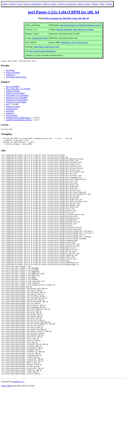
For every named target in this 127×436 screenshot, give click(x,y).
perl (7, 105)
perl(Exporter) (11, 109)
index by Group (16, 4)
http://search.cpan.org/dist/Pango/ (42, 51)
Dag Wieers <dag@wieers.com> (47, 47)
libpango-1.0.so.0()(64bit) (16, 102)
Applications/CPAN (39, 38)
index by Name (84, 4)
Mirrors (95, 4)
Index (5, 4)
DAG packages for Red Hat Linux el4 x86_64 (66, 18)
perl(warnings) (12, 116)
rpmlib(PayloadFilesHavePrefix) (19, 120)
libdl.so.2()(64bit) (13, 91)
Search (109, 4)
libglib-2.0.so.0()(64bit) (15, 94)
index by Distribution (32, 4)
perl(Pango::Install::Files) (16, 77)
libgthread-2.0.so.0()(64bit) (17, 100)
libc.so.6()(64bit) (12, 87)
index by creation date (67, 4)
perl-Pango (10, 71)
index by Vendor (49, 4)
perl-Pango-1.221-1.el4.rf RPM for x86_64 (63, 12)
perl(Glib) (10, 111)
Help (102, 4)
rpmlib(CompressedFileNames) (18, 118)
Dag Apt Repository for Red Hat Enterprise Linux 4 (80, 25)
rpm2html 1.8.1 (18, 429)
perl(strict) (10, 114)
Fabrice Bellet (6, 433)
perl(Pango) (10, 75)
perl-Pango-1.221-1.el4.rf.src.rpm (74, 42)
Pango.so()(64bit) (13, 73)
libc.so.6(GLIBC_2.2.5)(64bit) (18, 89)
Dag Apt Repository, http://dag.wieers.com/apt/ (75, 29)
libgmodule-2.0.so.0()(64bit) (17, 96)
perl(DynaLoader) (13, 107)
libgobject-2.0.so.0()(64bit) (17, 98)
